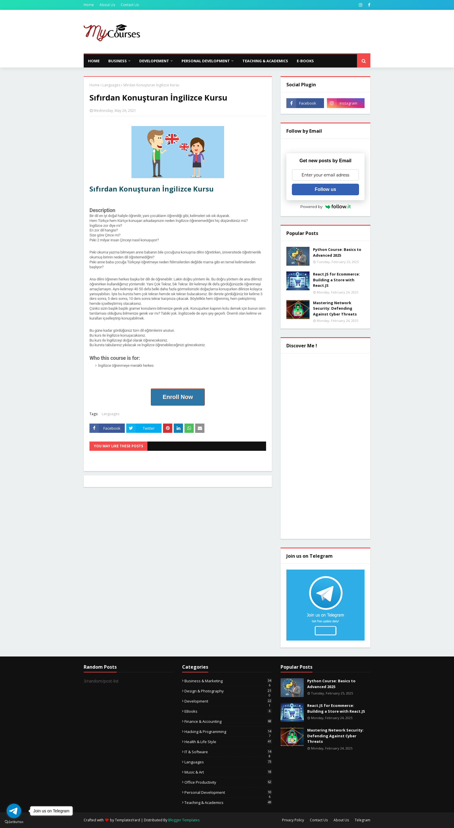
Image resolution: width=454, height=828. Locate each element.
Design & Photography (228, 691)
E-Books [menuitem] (305, 60)
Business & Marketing (228, 680)
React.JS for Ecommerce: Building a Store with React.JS (336, 279)
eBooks (228, 711)
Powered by (325, 206)
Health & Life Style (228, 741)
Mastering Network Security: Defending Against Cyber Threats (335, 308)
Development (228, 701)
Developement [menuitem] (154, 60)
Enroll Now (178, 397)
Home (89, 4)
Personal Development (228, 792)
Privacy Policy (293, 820)
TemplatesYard (127, 820)
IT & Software (228, 751)
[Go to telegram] (14, 811)
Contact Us (130, 4)
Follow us (325, 189)
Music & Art (228, 772)
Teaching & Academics (228, 802)
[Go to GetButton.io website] (14, 822)
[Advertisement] (265, 32)
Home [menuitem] (94, 60)
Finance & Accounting (228, 721)
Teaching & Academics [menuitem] (265, 60)
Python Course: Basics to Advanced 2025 (337, 252)
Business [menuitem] (117, 60)
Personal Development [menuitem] (206, 60)
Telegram (362, 820)
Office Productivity (228, 782)
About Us (107, 4)
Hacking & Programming (228, 731)
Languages (111, 85)
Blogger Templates (183, 820)
